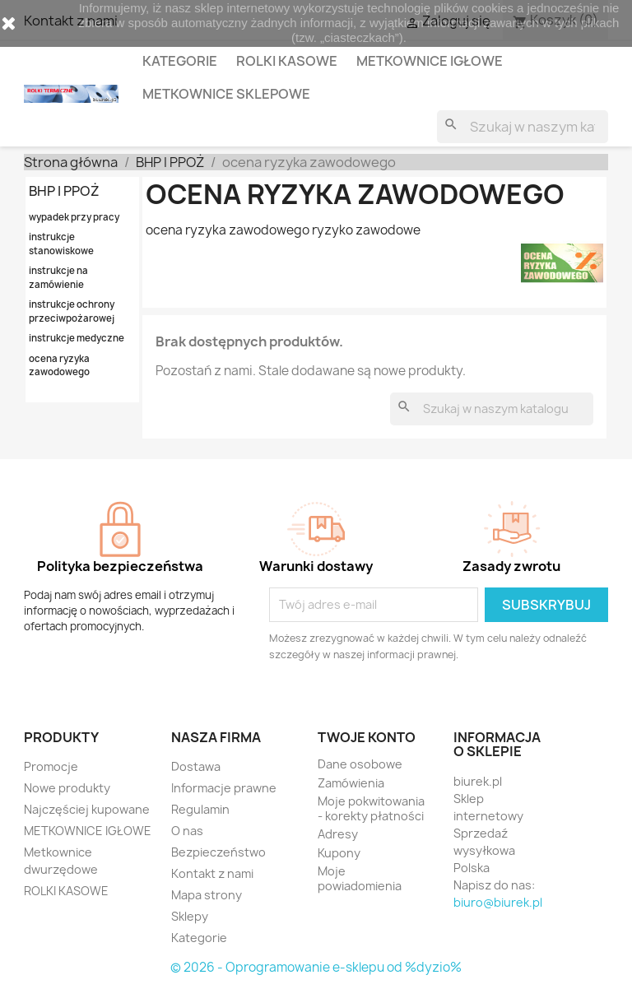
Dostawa (196, 766)
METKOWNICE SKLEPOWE (226, 94)
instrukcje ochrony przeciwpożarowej (71, 311)
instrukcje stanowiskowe (61, 243)
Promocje (51, 766)
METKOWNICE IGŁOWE (429, 61)
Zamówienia (351, 783)
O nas (187, 830)
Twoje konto (367, 737)
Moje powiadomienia (360, 878)
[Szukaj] (522, 126)
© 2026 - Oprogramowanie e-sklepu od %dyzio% (316, 967)
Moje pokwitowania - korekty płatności (371, 808)
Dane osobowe (360, 764)
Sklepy (189, 916)
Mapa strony (206, 895)
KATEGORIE (179, 61)
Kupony (339, 853)
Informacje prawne (223, 788)
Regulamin (200, 809)
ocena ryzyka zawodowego (59, 365)
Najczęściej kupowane (87, 809)
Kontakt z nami (212, 873)
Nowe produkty (67, 788)
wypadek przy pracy (74, 217)
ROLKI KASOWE (286, 61)
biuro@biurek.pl (497, 902)
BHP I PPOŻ (64, 191)
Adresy (338, 834)
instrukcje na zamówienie (58, 277)
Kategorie (199, 937)
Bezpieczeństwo (218, 852)
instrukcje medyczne (76, 338)
